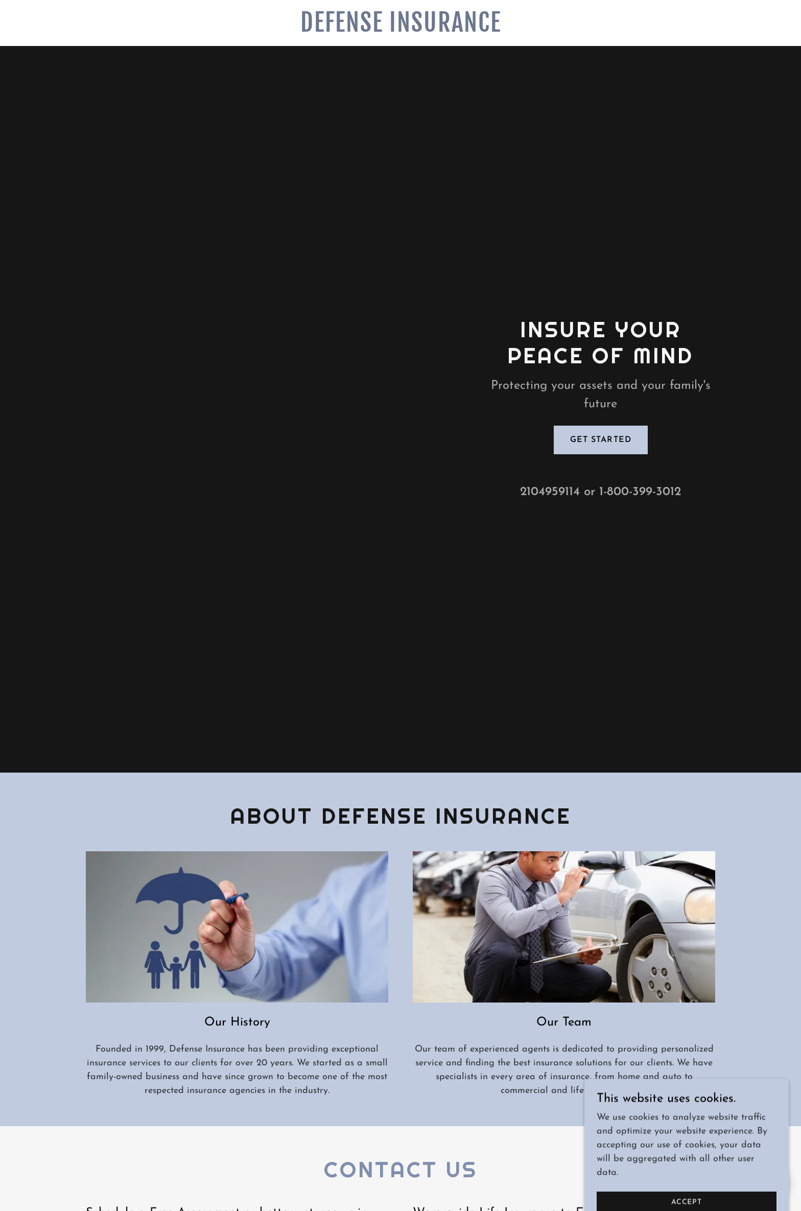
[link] (400, 29)
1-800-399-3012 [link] (640, 492)
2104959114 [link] (550, 492)
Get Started (600, 440)
